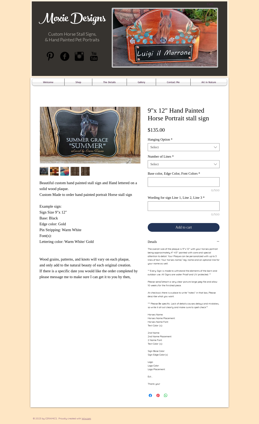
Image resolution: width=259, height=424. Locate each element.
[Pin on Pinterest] (158, 395)
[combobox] (184, 147)
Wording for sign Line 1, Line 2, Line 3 (176, 198)
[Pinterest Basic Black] (50, 56)
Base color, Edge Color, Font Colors (174, 173)
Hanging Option (160, 139)
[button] (109, 82)
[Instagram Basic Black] (79, 56)
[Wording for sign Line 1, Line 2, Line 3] (183, 206)
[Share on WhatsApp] (165, 395)
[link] (213, 4)
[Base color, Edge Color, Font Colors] (183, 182)
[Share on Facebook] (150, 395)
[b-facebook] (64, 56)
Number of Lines (161, 156)
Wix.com (86, 418)
